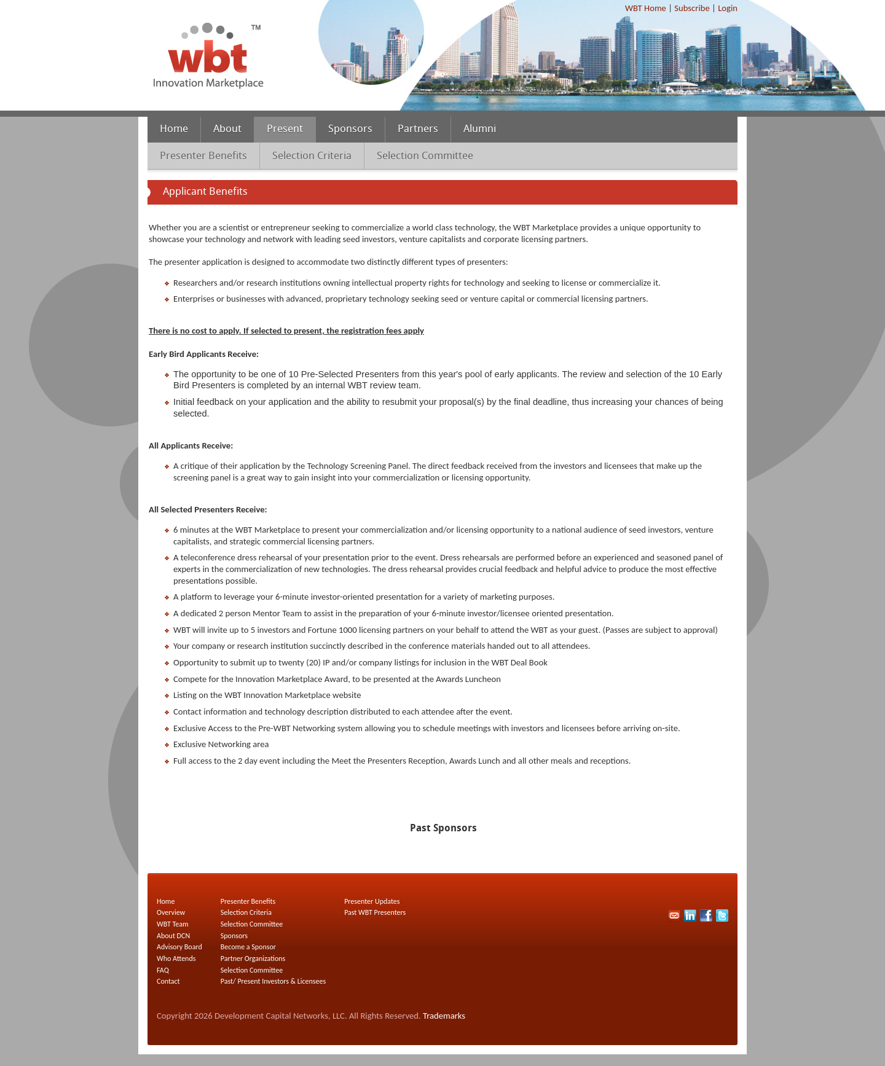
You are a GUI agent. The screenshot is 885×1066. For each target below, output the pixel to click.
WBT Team (173, 924)
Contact (168, 981)
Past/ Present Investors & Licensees (273, 981)
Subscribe (691, 8)
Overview (171, 912)
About (227, 129)
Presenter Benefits (203, 156)
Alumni (479, 129)
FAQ (163, 970)
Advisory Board (179, 947)
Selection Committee (425, 156)
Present (285, 129)
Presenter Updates (371, 901)
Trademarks (444, 1015)
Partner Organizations (253, 958)
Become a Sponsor (248, 947)
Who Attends (176, 958)
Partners (418, 129)
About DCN (173, 935)
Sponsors (350, 129)
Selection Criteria (312, 156)
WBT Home (645, 8)
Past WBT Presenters (375, 912)
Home (174, 129)
